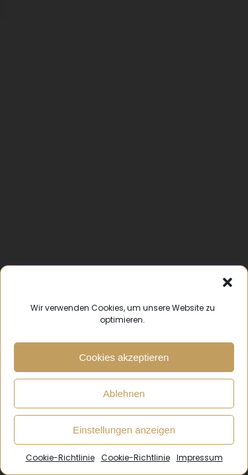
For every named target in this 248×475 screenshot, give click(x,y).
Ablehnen (124, 393)
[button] (227, 282)
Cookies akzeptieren (124, 357)
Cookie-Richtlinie (60, 457)
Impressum (200, 457)
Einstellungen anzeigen (124, 429)
